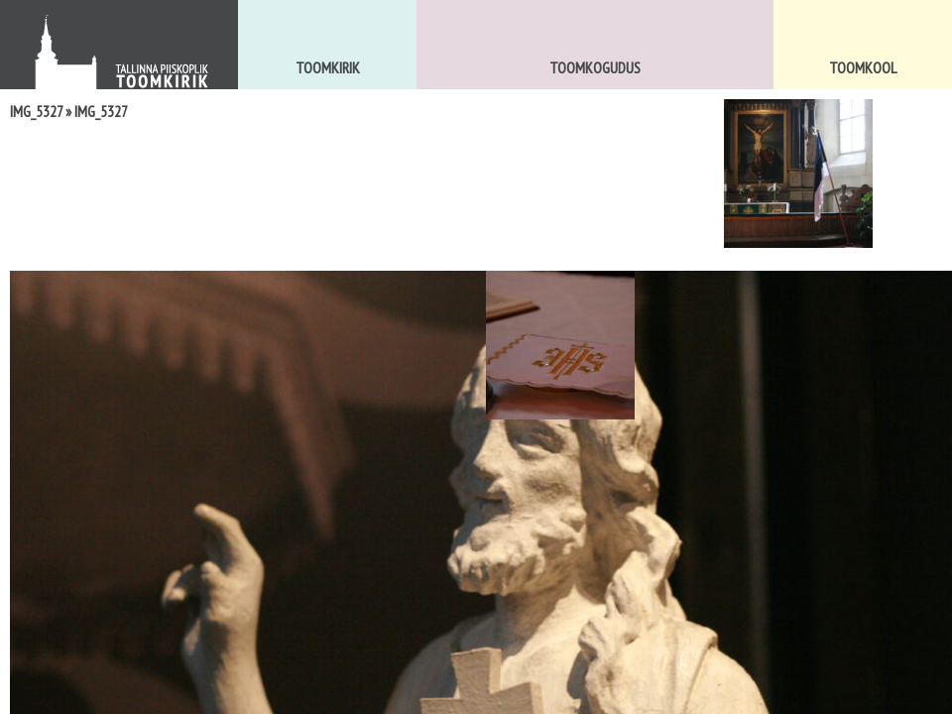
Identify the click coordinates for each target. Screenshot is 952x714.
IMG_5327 (36, 111)
